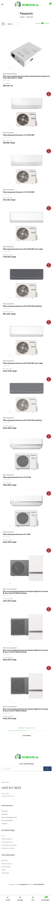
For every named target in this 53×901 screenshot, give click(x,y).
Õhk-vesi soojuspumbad (10, 589)
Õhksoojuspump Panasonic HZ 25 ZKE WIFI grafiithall (22, 306)
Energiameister (23, 884)
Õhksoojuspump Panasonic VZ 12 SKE (17, 534)
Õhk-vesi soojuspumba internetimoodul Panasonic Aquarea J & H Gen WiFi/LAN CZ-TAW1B (26, 77)
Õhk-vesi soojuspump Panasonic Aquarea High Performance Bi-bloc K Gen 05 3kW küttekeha (25, 651)
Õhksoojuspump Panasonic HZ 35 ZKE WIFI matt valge (23, 363)
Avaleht (22, 17)
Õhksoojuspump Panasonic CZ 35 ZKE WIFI (18, 192)
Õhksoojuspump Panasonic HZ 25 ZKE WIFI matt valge (23, 249)
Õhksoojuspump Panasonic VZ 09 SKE (17, 477)
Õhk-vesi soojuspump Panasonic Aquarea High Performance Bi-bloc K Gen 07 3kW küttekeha (25, 710)
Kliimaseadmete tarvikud (10, 74)
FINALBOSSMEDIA (39, 884)
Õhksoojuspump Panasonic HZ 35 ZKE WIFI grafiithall (22, 420)
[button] (50, 4)
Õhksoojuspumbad (8, 132)
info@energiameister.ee (7, 796)
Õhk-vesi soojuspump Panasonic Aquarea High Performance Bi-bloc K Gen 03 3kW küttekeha (25, 592)
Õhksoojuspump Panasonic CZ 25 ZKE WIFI (18, 135)
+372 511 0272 (11, 788)
